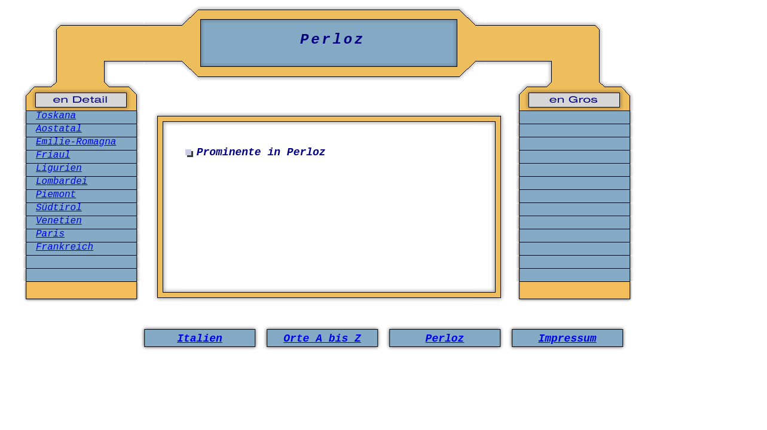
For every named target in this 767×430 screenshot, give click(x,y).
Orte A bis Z (322, 339)
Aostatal (59, 129)
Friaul (53, 155)
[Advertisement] (332, 220)
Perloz (445, 339)
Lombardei (61, 181)
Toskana (56, 115)
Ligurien (59, 168)
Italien (199, 339)
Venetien (59, 221)
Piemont (56, 194)
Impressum (567, 339)
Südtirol (59, 207)
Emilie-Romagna (76, 142)
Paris (50, 234)
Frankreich (64, 247)
